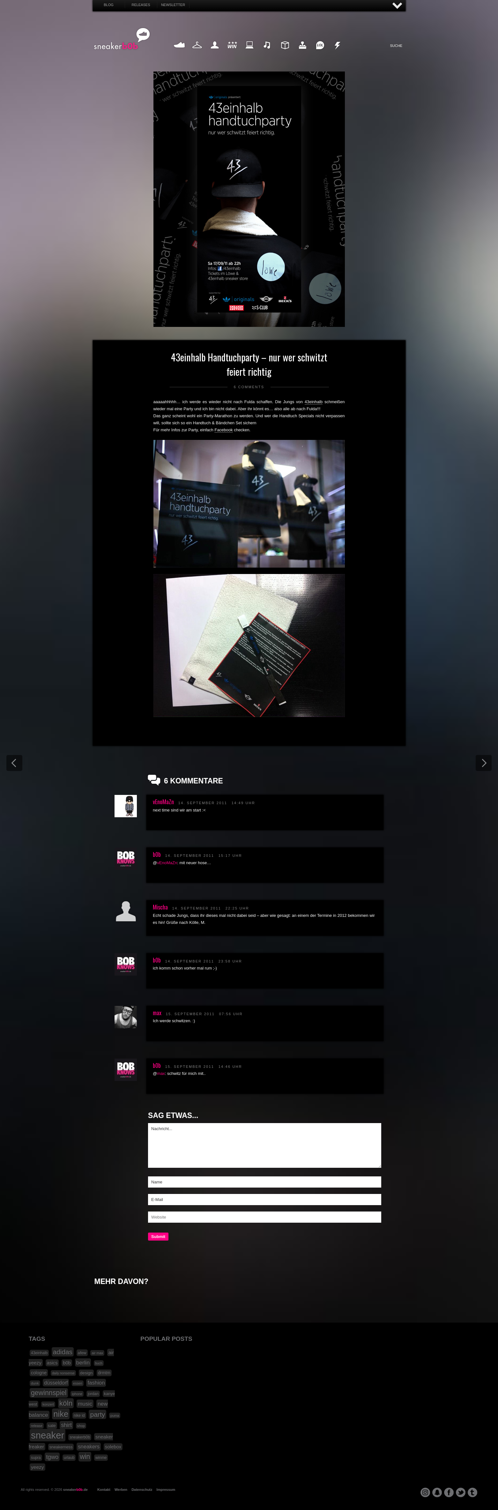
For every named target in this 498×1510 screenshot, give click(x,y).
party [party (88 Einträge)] (97, 1414)
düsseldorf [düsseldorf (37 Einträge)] (56, 1382)
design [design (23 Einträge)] (86, 1372)
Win (232, 52)
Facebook (223, 429)
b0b (157, 854)
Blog (109, 5)
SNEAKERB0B (122, 39)
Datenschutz (141, 1489)
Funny (320, 52)
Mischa (160, 907)
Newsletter (173, 5)
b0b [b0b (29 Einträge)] (67, 1362)
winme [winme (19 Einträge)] (101, 1457)
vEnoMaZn (163, 801)
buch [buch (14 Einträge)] (98, 1363)
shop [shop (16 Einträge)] (81, 1426)
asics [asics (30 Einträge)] (52, 1362)
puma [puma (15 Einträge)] (114, 1415)
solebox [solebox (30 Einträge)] (113, 1446)
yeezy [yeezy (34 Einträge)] (37, 1467)
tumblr (472, 1492)
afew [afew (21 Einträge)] (82, 1352)
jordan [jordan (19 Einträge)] (93, 1394)
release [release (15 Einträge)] (36, 1426)
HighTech (302, 52)
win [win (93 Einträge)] (85, 1457)
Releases (140, 5)
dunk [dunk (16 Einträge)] (35, 1383)
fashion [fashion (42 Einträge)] (96, 1383)
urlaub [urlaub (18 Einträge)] (69, 1457)
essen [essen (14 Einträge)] (77, 1383)
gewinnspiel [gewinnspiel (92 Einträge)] (49, 1393)
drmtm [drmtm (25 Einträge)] (104, 1372)
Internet (250, 52)
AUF (397, 6)
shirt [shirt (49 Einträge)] (66, 1425)
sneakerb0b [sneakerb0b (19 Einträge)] (80, 1437)
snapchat (437, 1492)
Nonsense (338, 52)
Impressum (166, 1489)
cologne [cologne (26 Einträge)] (39, 1372)
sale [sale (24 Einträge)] (52, 1425)
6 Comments (249, 387)
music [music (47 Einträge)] (85, 1404)
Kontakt (103, 1489)
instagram (425, 1492)
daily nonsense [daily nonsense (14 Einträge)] (63, 1373)
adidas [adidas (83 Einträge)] (62, 1351)
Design (285, 52)
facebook (449, 1492)
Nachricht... (264, 1145)
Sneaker (179, 52)
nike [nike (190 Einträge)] (60, 1413)
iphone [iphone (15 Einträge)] (77, 1394)
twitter (460, 1492)
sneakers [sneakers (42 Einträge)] (89, 1447)
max (157, 1012)
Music (267, 52)
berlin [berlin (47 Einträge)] (83, 1362)
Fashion (197, 52)
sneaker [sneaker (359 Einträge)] (47, 1435)
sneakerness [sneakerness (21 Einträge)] (61, 1447)
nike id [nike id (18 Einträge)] (79, 1415)
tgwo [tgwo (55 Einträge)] (52, 1456)
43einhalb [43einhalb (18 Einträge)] (39, 1353)
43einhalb (314, 401)
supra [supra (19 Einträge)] (36, 1457)
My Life (215, 52)
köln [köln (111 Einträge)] (65, 1403)
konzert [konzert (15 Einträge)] (48, 1404)
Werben (121, 1489)
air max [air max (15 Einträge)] (97, 1353)
